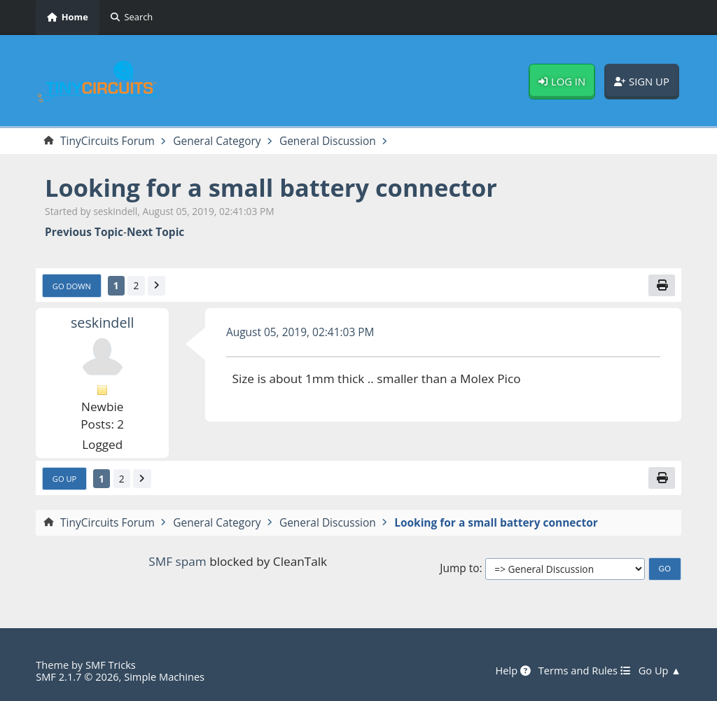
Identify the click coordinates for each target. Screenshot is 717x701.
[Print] (661, 285)
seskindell (102, 322)
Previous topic (84, 232)
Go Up (65, 478)
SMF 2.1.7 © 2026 (77, 676)
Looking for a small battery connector (271, 187)
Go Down (72, 286)
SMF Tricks (110, 665)
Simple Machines (164, 676)
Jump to (459, 568)
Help (512, 671)
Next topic (155, 232)
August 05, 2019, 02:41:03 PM (300, 332)
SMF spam (177, 561)
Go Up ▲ (660, 671)
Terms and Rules (584, 671)
